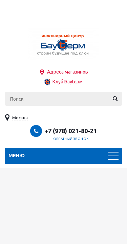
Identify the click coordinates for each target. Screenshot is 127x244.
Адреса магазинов (67, 72)
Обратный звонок (70, 139)
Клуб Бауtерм (67, 81)
